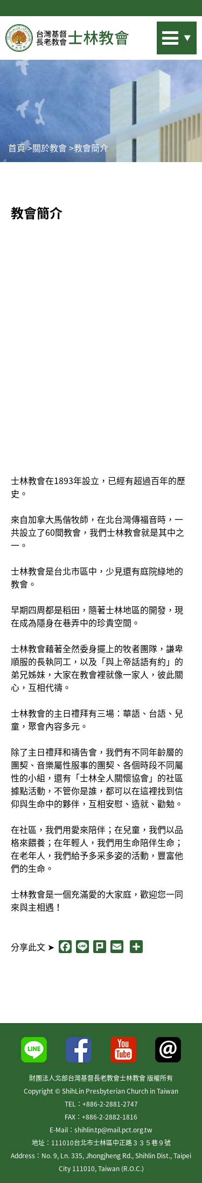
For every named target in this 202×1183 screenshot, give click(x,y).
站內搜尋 (161, 34)
